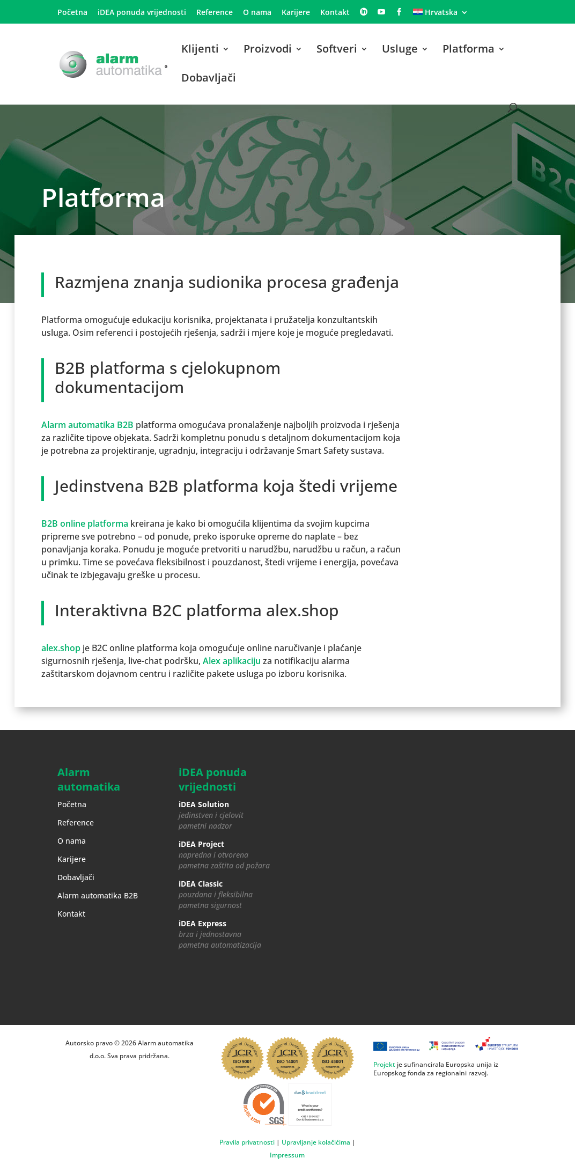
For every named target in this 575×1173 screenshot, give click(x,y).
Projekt (384, 1064)
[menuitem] (440, 15)
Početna (72, 13)
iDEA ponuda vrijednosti (142, 13)
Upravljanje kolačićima (316, 1142)
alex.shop (60, 648)
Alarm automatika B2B (87, 425)
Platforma (469, 50)
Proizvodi (268, 50)
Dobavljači (208, 79)
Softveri (336, 50)
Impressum (287, 1155)
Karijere (296, 13)
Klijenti (200, 50)
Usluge (400, 50)
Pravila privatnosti (247, 1142)
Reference (214, 13)
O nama (257, 13)
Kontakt (335, 13)
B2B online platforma (84, 523)
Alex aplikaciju (232, 661)
